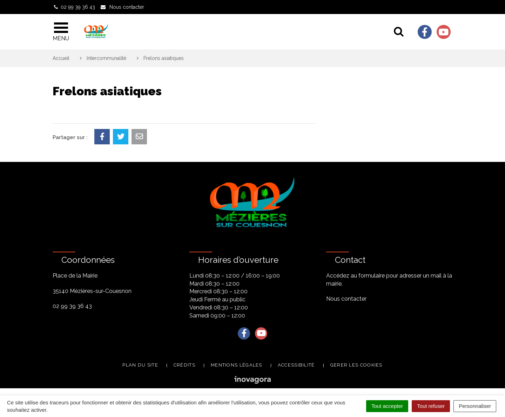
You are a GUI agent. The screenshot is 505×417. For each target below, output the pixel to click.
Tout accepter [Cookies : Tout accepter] (387, 406)
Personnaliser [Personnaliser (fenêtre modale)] (475, 406)
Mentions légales (236, 365)
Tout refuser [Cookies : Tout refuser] (431, 406)
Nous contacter (346, 298)
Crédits (184, 365)
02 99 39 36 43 (72, 306)
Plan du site (140, 365)
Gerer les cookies (356, 365)
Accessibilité (296, 365)
